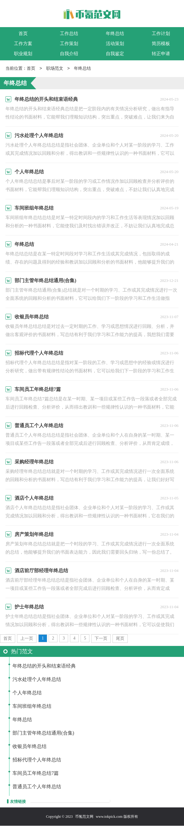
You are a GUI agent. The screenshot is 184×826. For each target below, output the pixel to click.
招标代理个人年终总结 (36, 760)
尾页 (120, 638)
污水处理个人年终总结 (36, 679)
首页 (23, 33)
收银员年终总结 (29, 746)
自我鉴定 (115, 53)
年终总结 (115, 33)
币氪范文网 (84, 817)
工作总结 (69, 33)
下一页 (101, 638)
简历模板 (161, 43)
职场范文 (54, 68)
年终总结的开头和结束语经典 (44, 666)
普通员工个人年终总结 (36, 786)
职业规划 (23, 53)
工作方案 (23, 43)
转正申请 (161, 53)
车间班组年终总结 (31, 706)
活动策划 (115, 43)
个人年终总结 (27, 693)
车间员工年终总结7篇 (35, 773)
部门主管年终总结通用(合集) (43, 733)
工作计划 (161, 33)
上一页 (26, 638)
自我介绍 (69, 53)
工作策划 (69, 43)
